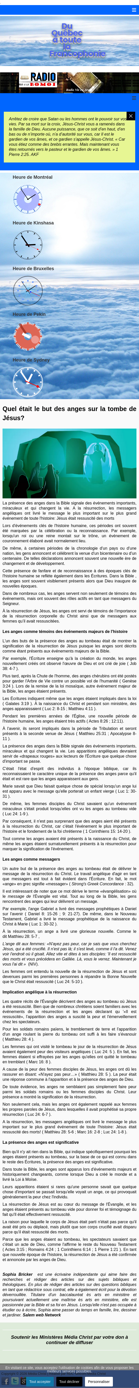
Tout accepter (39, 1382)
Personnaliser (99, 1382)
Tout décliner (69, 1382)
